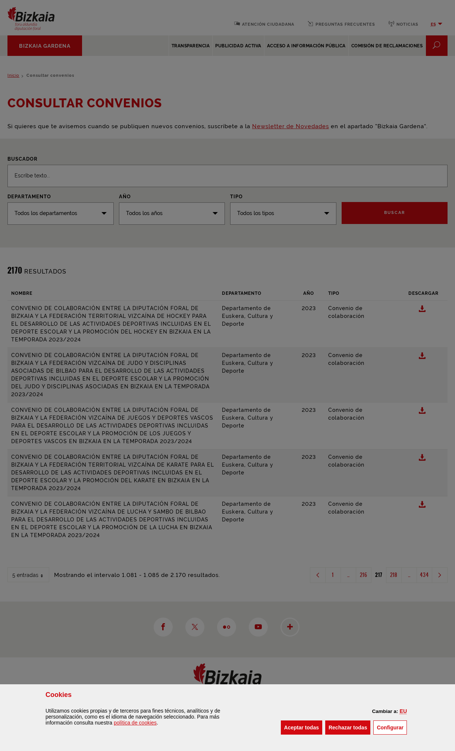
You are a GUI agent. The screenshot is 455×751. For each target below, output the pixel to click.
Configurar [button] (392, 727)
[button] (403, 711)
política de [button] (135, 723)
